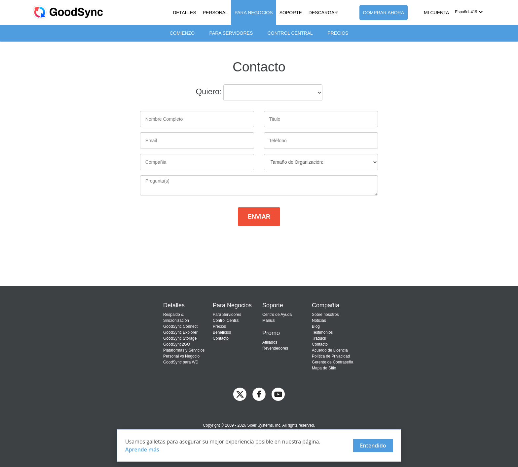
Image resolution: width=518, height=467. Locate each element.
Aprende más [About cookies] (142, 449)
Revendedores (275, 348)
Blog (316, 326)
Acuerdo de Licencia (330, 350)
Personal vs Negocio (181, 356)
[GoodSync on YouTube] (278, 394)
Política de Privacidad (331, 356)
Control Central (290, 33)
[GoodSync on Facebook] (259, 394)
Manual (268, 320)
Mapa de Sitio (324, 368)
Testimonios (322, 332)
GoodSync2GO (176, 344)
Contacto (221, 338)
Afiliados (269, 342)
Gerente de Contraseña (332, 362)
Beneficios (222, 332)
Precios (337, 33)
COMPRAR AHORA (383, 12)
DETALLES (184, 12)
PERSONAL (215, 12)
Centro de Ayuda (277, 314)
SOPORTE (290, 12)
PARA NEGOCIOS (254, 12)
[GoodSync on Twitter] (239, 394)
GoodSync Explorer (180, 332)
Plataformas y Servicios (183, 350)
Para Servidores (231, 33)
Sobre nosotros (325, 314)
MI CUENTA (436, 12)
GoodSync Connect (180, 326)
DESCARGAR (323, 12)
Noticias (319, 320)
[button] (469, 12)
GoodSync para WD (181, 362)
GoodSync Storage (180, 338)
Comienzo (182, 33)
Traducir (319, 338)
